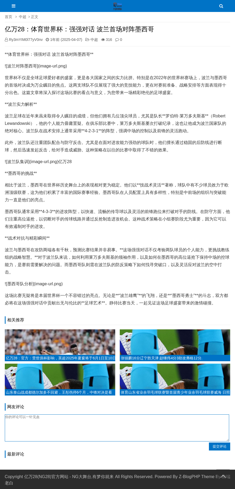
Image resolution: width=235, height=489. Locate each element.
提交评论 (219, 446)
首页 (8, 17)
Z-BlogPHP (189, 476)
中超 (22, 17)
